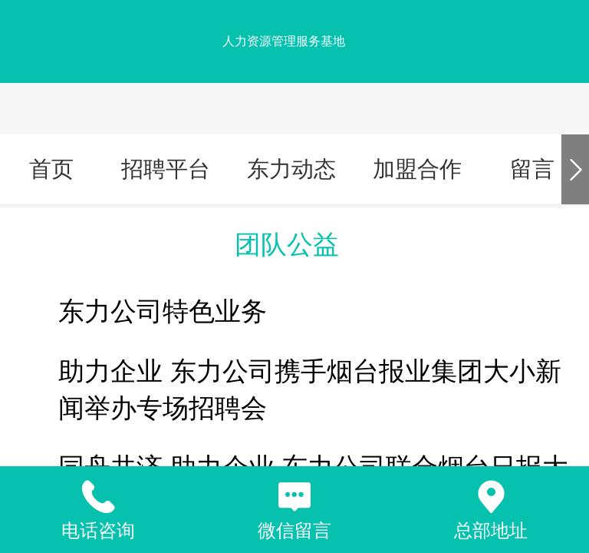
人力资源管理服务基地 (283, 41)
